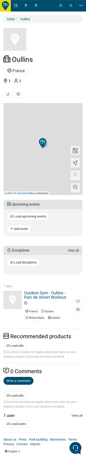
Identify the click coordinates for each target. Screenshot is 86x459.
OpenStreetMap (26, 193)
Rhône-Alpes (34, 317)
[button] (75, 175)
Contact (22, 444)
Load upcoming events (28, 216)
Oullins (54, 317)
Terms (72, 439)
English (12, 451)
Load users (16, 424)
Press (23, 439)
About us (9, 439)
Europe (47, 311)
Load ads (15, 345)
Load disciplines (23, 262)
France (16, 70)
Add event (19, 229)
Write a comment (18, 381)
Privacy (8, 444)
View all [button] (73, 250)
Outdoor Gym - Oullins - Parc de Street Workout (45, 295)
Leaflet (8, 193)
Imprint (35, 444)
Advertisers (58, 439)
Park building (38, 439)
